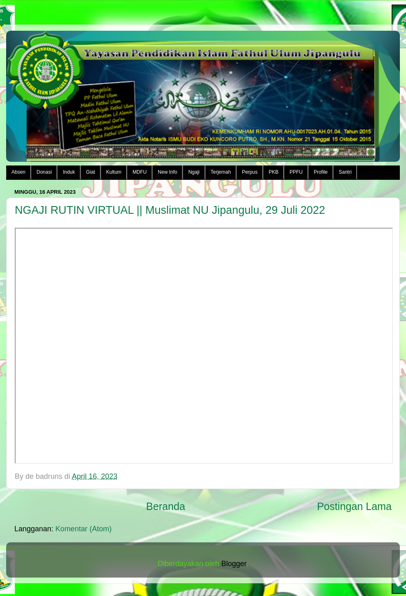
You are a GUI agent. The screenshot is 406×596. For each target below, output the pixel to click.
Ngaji (193, 172)
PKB (273, 172)
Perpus (250, 172)
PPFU (296, 172)
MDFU (139, 172)
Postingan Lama (354, 506)
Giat (90, 172)
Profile (321, 172)
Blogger (233, 564)
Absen (18, 172)
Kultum (113, 172)
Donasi (44, 172)
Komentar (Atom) (83, 529)
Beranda (165, 506)
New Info (167, 172)
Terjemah (221, 172)
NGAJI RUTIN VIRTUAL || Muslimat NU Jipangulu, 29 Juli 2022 (170, 210)
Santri (345, 172)
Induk (69, 172)
